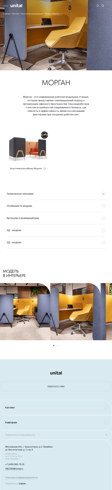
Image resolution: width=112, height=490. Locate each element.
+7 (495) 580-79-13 (14, 464)
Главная (6, 14)
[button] (53, 345)
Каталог (16, 14)
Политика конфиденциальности (21, 477)
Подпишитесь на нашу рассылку (20, 435)
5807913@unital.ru (14, 469)
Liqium (22, 483)
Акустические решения (32, 14)
